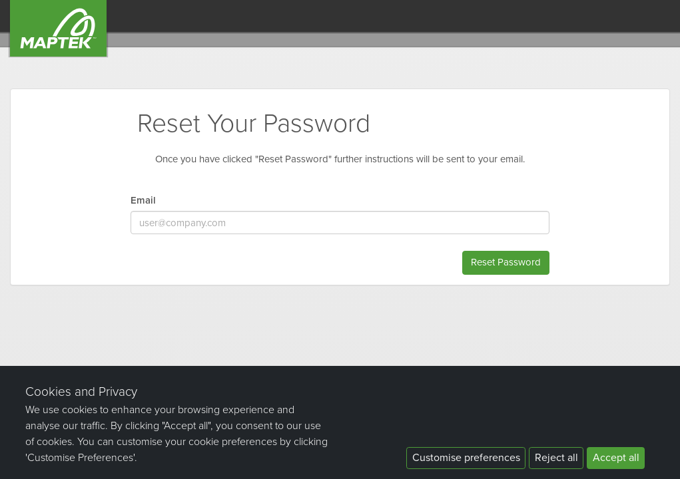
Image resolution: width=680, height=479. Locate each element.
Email (143, 201)
